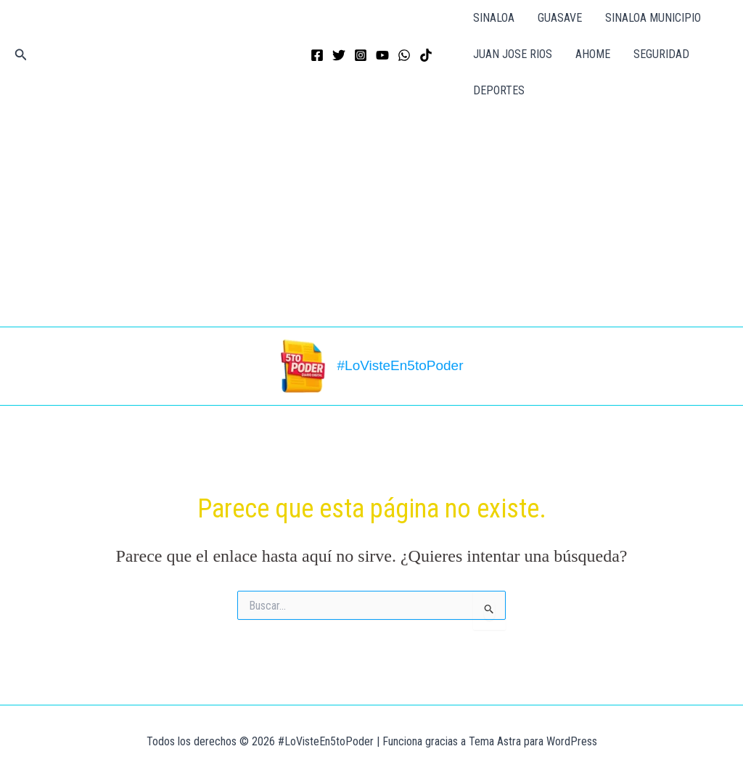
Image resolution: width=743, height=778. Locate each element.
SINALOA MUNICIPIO (653, 18)
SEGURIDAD (661, 54)
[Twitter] (338, 55)
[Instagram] (360, 55)
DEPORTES (499, 90)
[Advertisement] (371, 217)
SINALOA (493, 18)
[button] (21, 55)
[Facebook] (317, 55)
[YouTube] (382, 55)
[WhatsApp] (404, 55)
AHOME (592, 54)
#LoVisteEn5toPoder (400, 365)
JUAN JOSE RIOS (512, 54)
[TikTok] (425, 55)
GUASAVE (560, 18)
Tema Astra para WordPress (533, 741)
